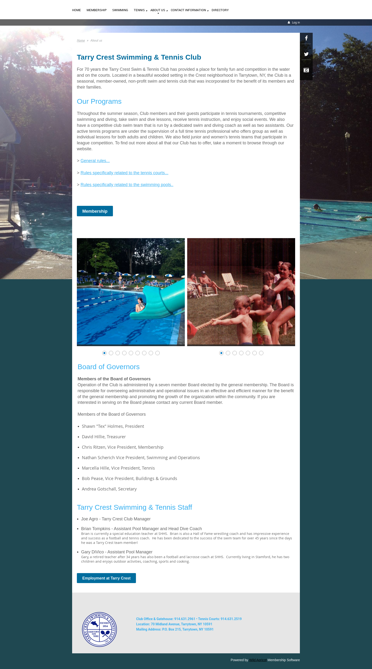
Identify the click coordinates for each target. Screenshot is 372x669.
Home (81, 40)
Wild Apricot (258, 660)
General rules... (95, 160)
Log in (296, 22)
